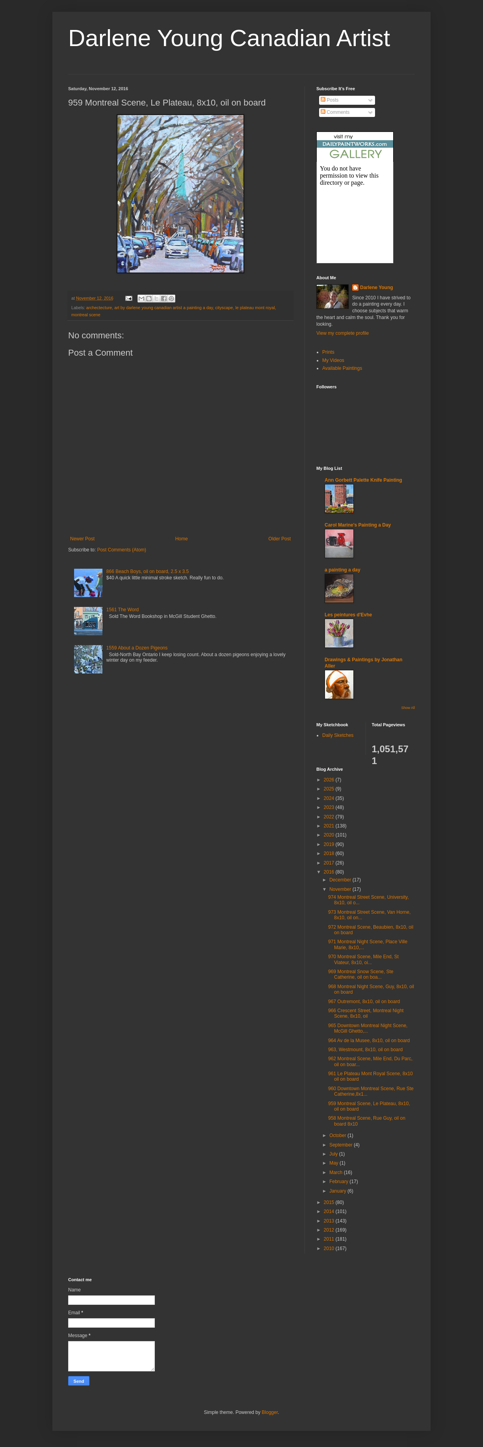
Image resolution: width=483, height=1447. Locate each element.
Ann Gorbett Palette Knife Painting (363, 480)
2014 (330, 1211)
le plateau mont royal (255, 307)
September (341, 1145)
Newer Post (82, 539)
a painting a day (342, 570)
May (334, 1163)
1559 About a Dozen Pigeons (136, 648)
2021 (330, 826)
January (338, 1191)
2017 (330, 863)
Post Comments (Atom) (121, 550)
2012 (330, 1230)
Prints (328, 352)
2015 (330, 1202)
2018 (330, 853)
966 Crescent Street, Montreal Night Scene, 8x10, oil (365, 1013)
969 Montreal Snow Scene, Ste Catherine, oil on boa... (360, 974)
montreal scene (85, 314)
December (341, 880)
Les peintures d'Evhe (348, 615)
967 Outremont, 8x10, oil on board (364, 1001)
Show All (408, 708)
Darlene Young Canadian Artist (229, 38)
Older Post (279, 539)
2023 (330, 807)
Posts (329, 100)
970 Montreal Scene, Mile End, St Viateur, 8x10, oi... (363, 959)
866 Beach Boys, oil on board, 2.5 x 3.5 (147, 571)
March (336, 1172)
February (339, 1181)
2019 (330, 844)
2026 (330, 780)
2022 (330, 817)
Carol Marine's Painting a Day (358, 525)
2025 (330, 789)
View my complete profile (342, 333)
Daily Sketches (337, 735)
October (338, 1135)
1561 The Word (122, 609)
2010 (330, 1248)
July (334, 1154)
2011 (330, 1239)
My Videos (333, 360)
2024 (330, 798)
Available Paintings (342, 368)
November (341, 889)
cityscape (224, 307)
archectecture (99, 307)
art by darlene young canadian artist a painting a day (163, 307)
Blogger (270, 1412)
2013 (330, 1221)
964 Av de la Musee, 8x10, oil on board (369, 1040)
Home (181, 539)
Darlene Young (376, 287)
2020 (330, 835)
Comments (335, 112)
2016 (330, 872)
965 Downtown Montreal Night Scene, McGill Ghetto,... (367, 1028)
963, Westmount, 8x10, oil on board (365, 1049)
